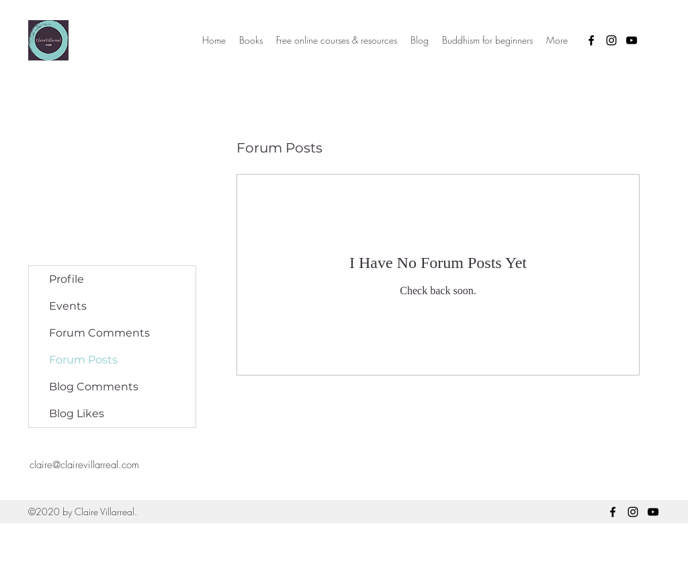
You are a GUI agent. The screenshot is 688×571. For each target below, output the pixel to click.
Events (68, 306)
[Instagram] (611, 40)
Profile (66, 279)
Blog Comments (93, 386)
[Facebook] (591, 40)
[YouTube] (631, 40)
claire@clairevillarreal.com (84, 465)
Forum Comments (99, 332)
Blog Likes (76, 413)
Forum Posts (83, 359)
